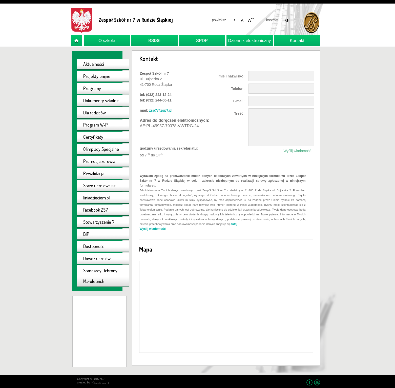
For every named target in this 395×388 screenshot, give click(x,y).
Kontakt (297, 40)
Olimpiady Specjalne (101, 149)
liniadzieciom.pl (96, 197)
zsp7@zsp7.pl (160, 110)
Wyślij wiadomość (297, 151)
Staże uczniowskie (99, 185)
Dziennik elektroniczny (249, 40)
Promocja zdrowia (99, 161)
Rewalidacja (93, 173)
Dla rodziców (94, 112)
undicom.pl (100, 383)
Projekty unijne (96, 76)
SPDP (202, 40)
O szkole (106, 40)
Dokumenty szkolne (101, 100)
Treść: (239, 113)
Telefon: (237, 89)
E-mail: (239, 101)
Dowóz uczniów (97, 258)
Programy (92, 88)
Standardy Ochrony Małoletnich (100, 276)
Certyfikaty (93, 137)
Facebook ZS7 (95, 210)
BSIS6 (154, 40)
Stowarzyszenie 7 (99, 222)
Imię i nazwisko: (231, 76)
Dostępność (93, 246)
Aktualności (93, 64)
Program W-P (95, 125)
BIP (86, 234)
